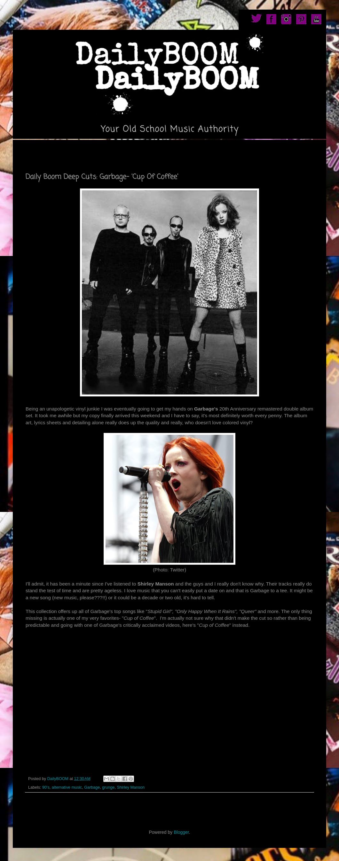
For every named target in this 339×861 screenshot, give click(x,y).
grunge (108, 787)
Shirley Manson (131, 787)
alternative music (67, 787)
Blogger (181, 832)
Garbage (92, 787)
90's (46, 787)
